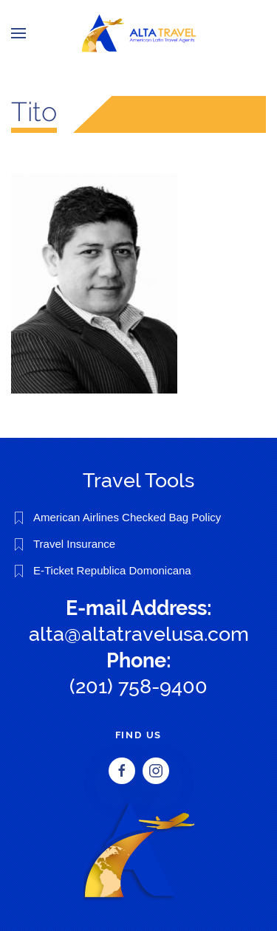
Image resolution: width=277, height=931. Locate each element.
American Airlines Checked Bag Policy (127, 517)
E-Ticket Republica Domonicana (112, 570)
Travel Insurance (74, 543)
